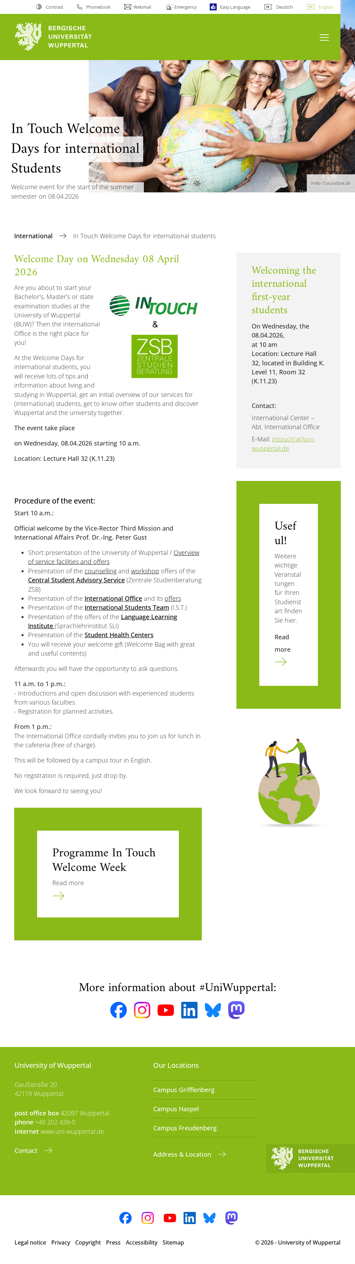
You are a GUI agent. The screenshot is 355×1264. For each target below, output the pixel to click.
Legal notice (30, 1242)
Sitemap (173, 1242)
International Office (113, 598)
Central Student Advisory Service (76, 580)
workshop (145, 571)
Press (113, 1242)
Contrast (54, 7)
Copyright (88, 1242)
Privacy (60, 1242)
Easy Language (235, 7)
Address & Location (183, 1154)
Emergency (185, 7)
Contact (27, 1150)
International (34, 236)
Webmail (142, 7)
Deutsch (284, 7)
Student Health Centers (119, 635)
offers (173, 598)
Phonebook (98, 7)
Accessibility (141, 1242)
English (326, 7)
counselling (100, 571)
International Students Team (127, 607)
